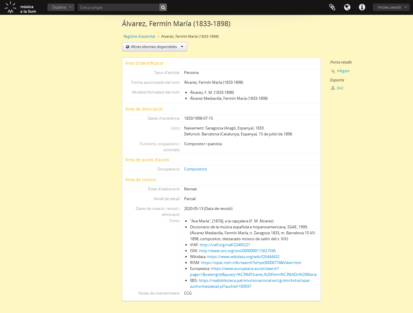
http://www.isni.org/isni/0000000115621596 (237, 250)
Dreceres (362, 7)
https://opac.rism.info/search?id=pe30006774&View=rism (251, 262)
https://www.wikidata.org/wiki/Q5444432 (243, 256)
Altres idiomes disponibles (156, 46)
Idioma (347, 7)
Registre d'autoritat (139, 36)
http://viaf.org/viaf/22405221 (225, 244)
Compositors (195, 169)
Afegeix (343, 70)
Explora (59, 7)
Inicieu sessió (389, 7)
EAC (337, 88)
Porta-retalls (332, 7)
